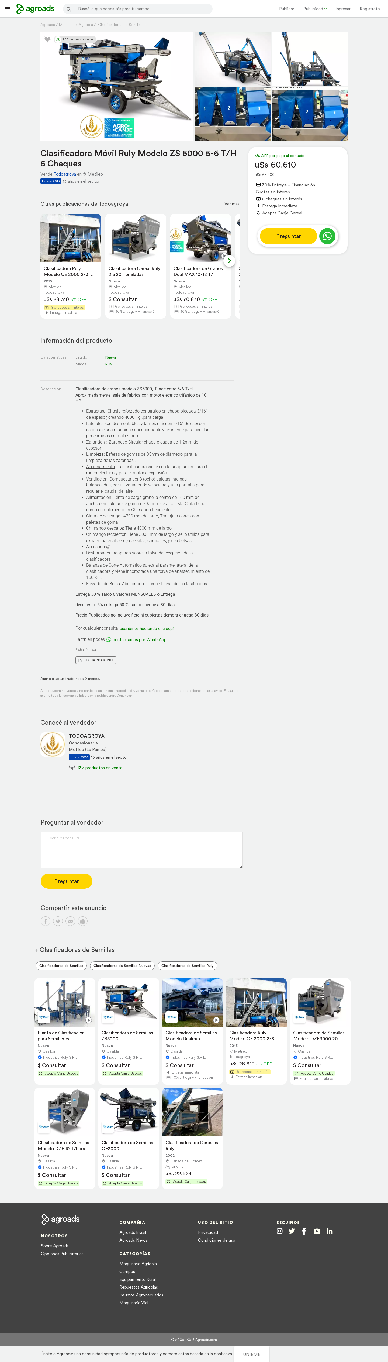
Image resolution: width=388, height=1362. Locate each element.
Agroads (47, 24)
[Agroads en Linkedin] (329, 1231)
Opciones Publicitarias (62, 1253)
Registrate (370, 8)
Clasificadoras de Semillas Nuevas (122, 965)
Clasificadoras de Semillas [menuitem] (61, 965)
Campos (127, 1271)
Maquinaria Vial (133, 1302)
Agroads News (133, 1240)
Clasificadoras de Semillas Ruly (187, 965)
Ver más (232, 203)
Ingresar (343, 8)
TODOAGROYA (87, 736)
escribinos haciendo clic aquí (147, 628)
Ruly (108, 364)
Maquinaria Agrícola (138, 1263)
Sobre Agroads (55, 1245)
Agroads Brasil (132, 1232)
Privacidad (208, 1232)
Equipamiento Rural (137, 1279)
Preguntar (288, 236)
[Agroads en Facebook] (304, 1231)
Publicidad (313, 8)
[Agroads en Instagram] (280, 1231)
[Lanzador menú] (7, 8)
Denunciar (124, 695)
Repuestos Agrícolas (138, 1287)
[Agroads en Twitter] (291, 1231)
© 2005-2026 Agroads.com (194, 1339)
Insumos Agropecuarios (141, 1295)
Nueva (110, 357)
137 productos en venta (100, 767)
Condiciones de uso (216, 1240)
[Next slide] (229, 261)
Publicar (286, 8)
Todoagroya (65, 174)
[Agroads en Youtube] (317, 1231)
